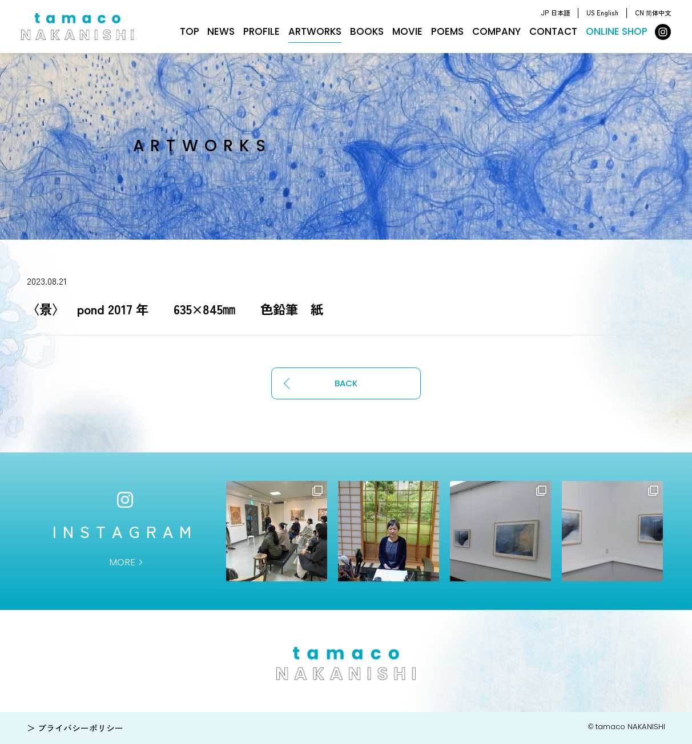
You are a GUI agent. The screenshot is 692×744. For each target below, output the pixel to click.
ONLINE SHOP (616, 31)
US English (602, 12)
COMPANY (496, 31)
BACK (346, 383)
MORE (122, 562)
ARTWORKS (314, 31)
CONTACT (553, 31)
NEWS (221, 31)
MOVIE (407, 31)
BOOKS (367, 31)
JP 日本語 (555, 12)
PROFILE (261, 31)
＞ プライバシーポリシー (75, 728)
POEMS (447, 31)
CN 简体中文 (653, 12)
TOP (189, 31)
